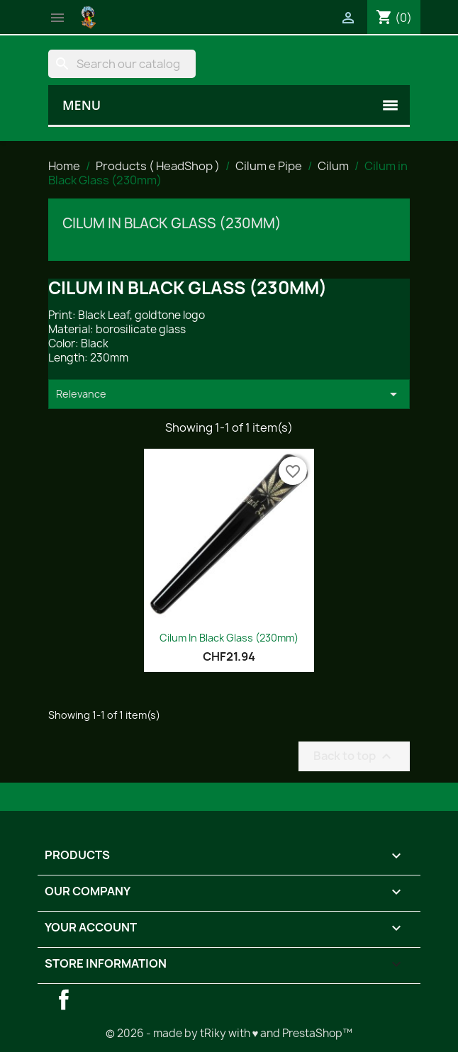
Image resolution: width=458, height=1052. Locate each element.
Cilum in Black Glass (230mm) (171, 223)
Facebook (64, 999)
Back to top (354, 756)
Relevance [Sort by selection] (229, 394)
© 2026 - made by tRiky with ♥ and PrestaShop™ (229, 1033)
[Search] (122, 64)
